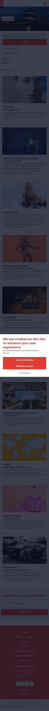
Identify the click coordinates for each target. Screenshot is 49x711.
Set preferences (24, 373)
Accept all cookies (24, 360)
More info (6, 353)
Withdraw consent (24, 366)
